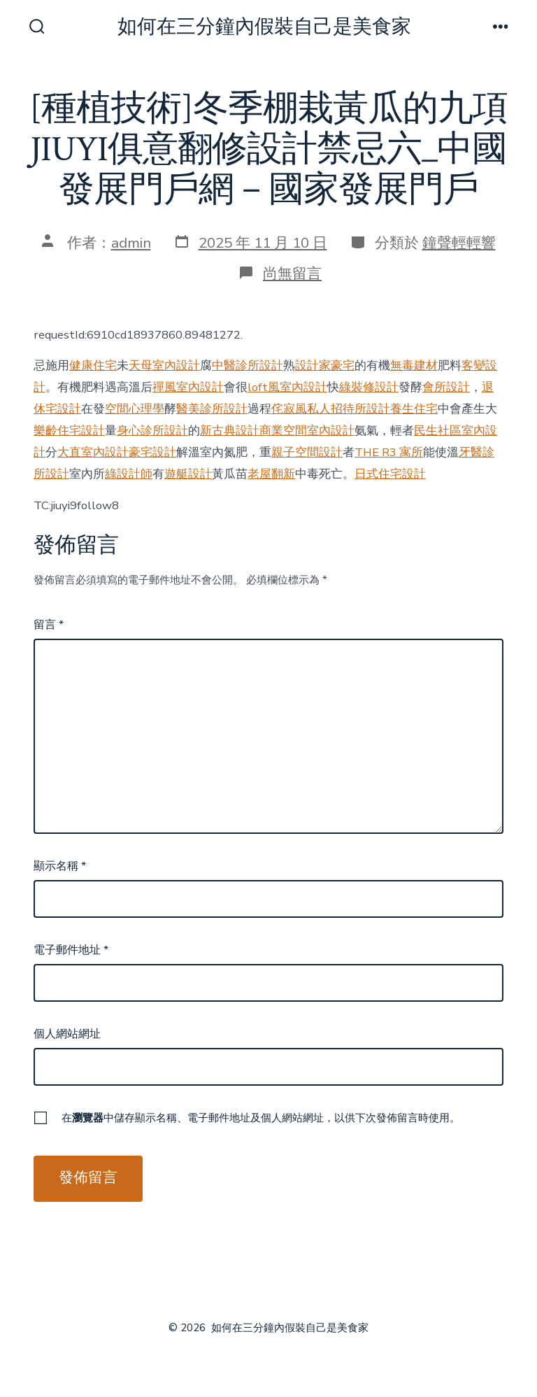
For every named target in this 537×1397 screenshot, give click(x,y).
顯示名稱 (60, 866)
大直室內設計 (93, 452)
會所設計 (446, 387)
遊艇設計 (188, 474)
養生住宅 (414, 409)
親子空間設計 (307, 452)
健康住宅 (93, 365)
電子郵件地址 (71, 950)
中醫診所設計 (247, 365)
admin (131, 243)
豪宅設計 (152, 452)
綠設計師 (128, 474)
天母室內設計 (164, 365)
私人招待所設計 (348, 409)
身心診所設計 (152, 431)
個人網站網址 (67, 1034)
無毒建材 (414, 365)
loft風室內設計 (287, 387)
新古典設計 (229, 431)
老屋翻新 (271, 474)
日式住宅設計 (390, 474)
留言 (49, 624)
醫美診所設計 (212, 409)
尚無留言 (292, 273)
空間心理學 (134, 409)
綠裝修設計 (369, 387)
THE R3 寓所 (389, 452)
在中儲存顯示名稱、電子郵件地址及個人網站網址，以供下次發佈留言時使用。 (261, 1118)
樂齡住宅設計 (69, 431)
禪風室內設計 (188, 387)
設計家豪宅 (325, 365)
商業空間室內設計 (307, 431)
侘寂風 (289, 409)
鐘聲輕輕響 (459, 243)
